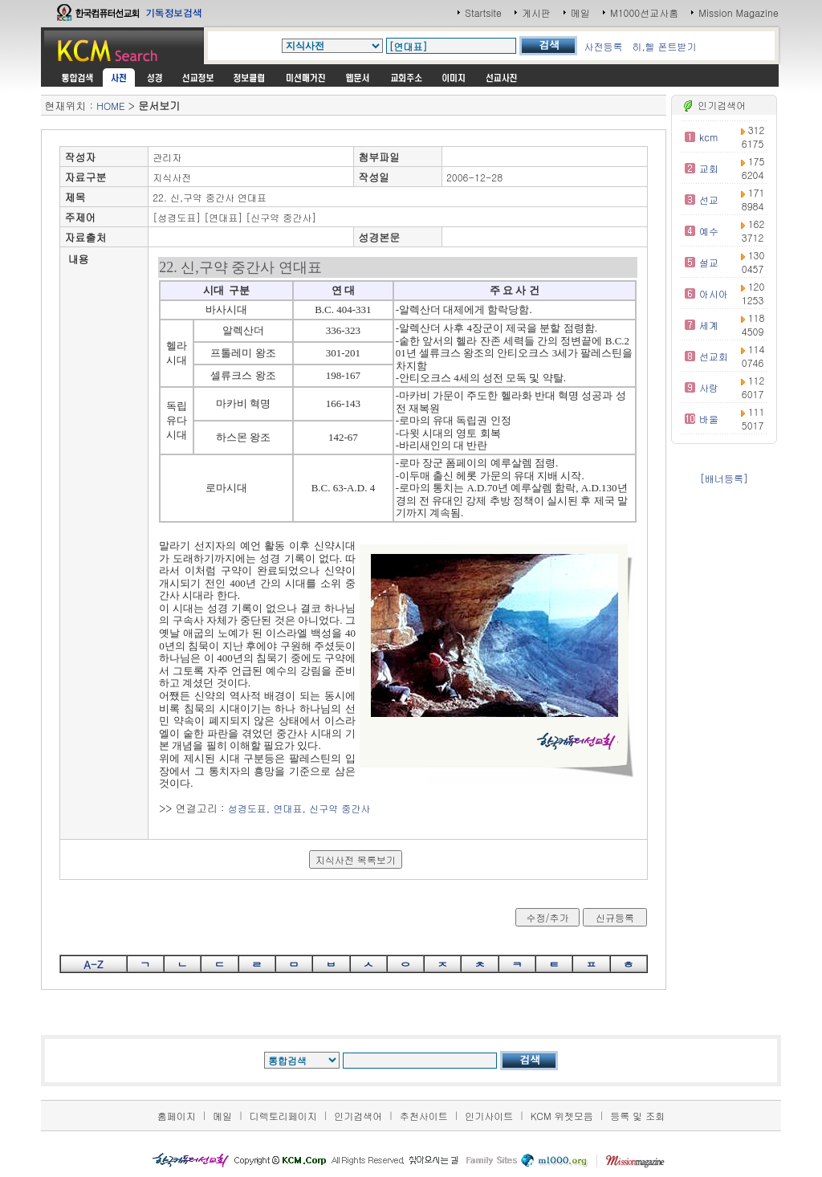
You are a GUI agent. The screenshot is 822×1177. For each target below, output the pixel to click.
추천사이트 (424, 1115)
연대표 (287, 808)
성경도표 (247, 808)
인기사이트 (489, 1115)
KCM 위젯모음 (562, 1115)
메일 (580, 12)
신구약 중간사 (339, 808)
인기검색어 (358, 1115)
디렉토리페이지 (283, 1115)
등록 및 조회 (637, 1115)
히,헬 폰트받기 (664, 46)
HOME (110, 105)
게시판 (536, 12)
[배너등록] (724, 478)
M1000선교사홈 (644, 12)
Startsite (483, 12)
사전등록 (603, 46)
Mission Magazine (738, 12)
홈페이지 (176, 1115)
